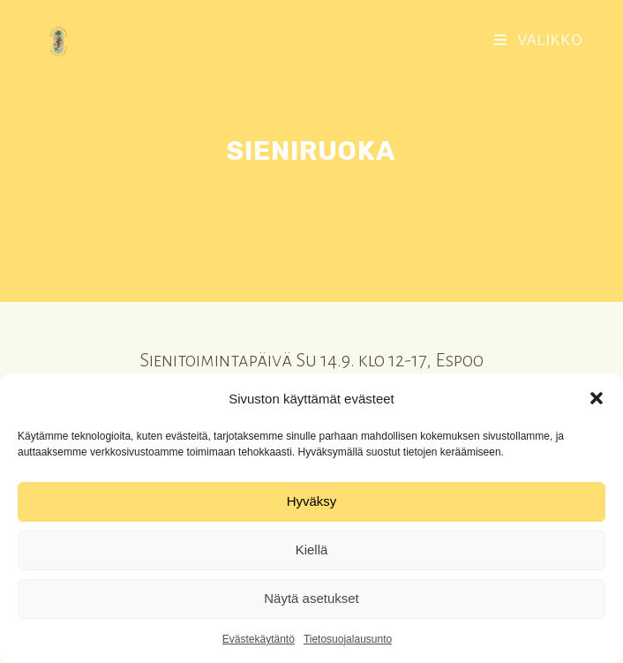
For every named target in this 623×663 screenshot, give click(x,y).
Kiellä (312, 549)
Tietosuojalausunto (348, 639)
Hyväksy (312, 501)
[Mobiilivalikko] (538, 40)
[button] (596, 398)
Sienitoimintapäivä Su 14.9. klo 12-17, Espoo (311, 360)
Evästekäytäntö (258, 639)
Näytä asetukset (311, 598)
